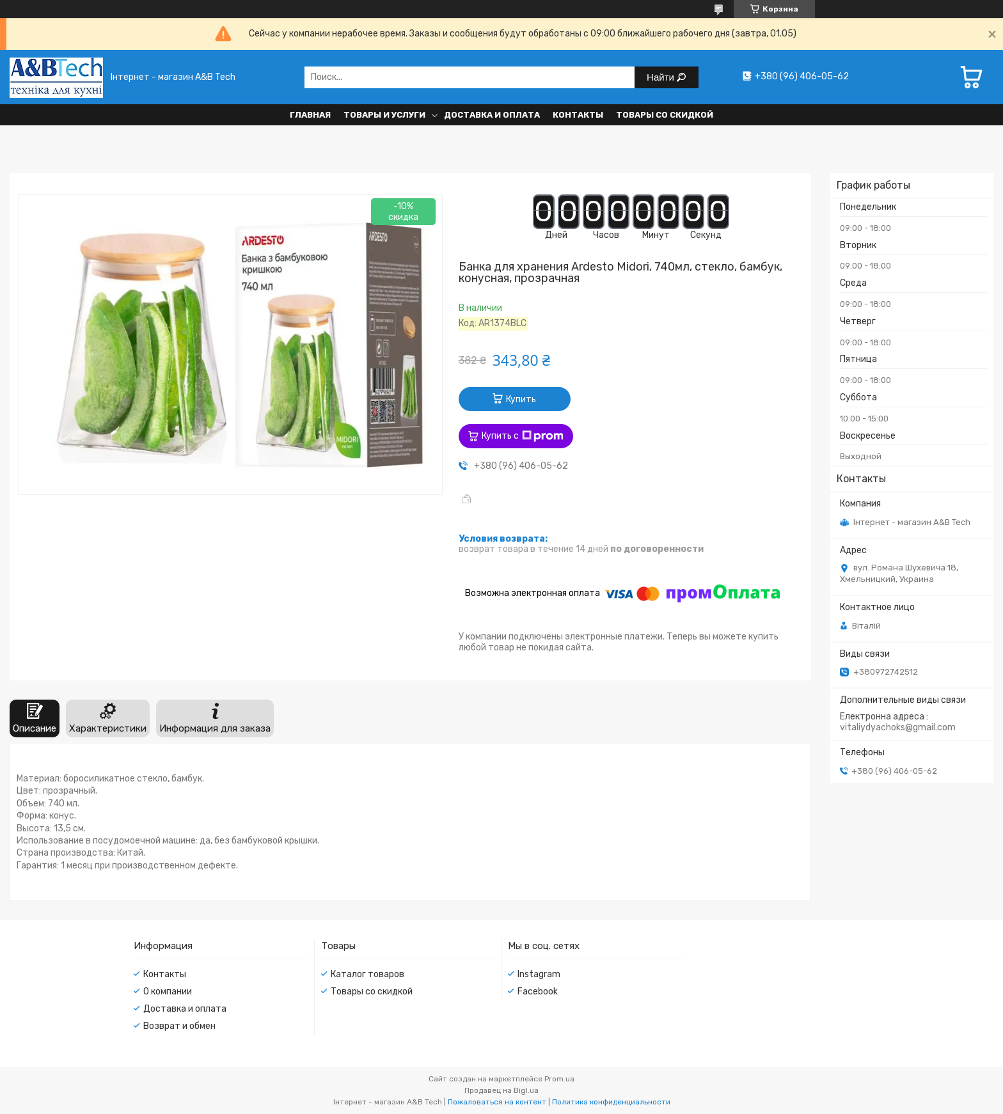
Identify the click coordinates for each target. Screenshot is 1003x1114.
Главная (310, 115)
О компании (167, 991)
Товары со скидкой (664, 115)
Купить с (523, 436)
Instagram (538, 974)
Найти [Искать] (662, 77)
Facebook (537, 991)
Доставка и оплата (492, 115)
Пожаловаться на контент (497, 1101)
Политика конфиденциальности (611, 1101)
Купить (521, 399)
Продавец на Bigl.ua (501, 1090)
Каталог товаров (367, 974)
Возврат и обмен (179, 1026)
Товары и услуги (384, 115)
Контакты (578, 115)
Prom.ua (559, 1078)
